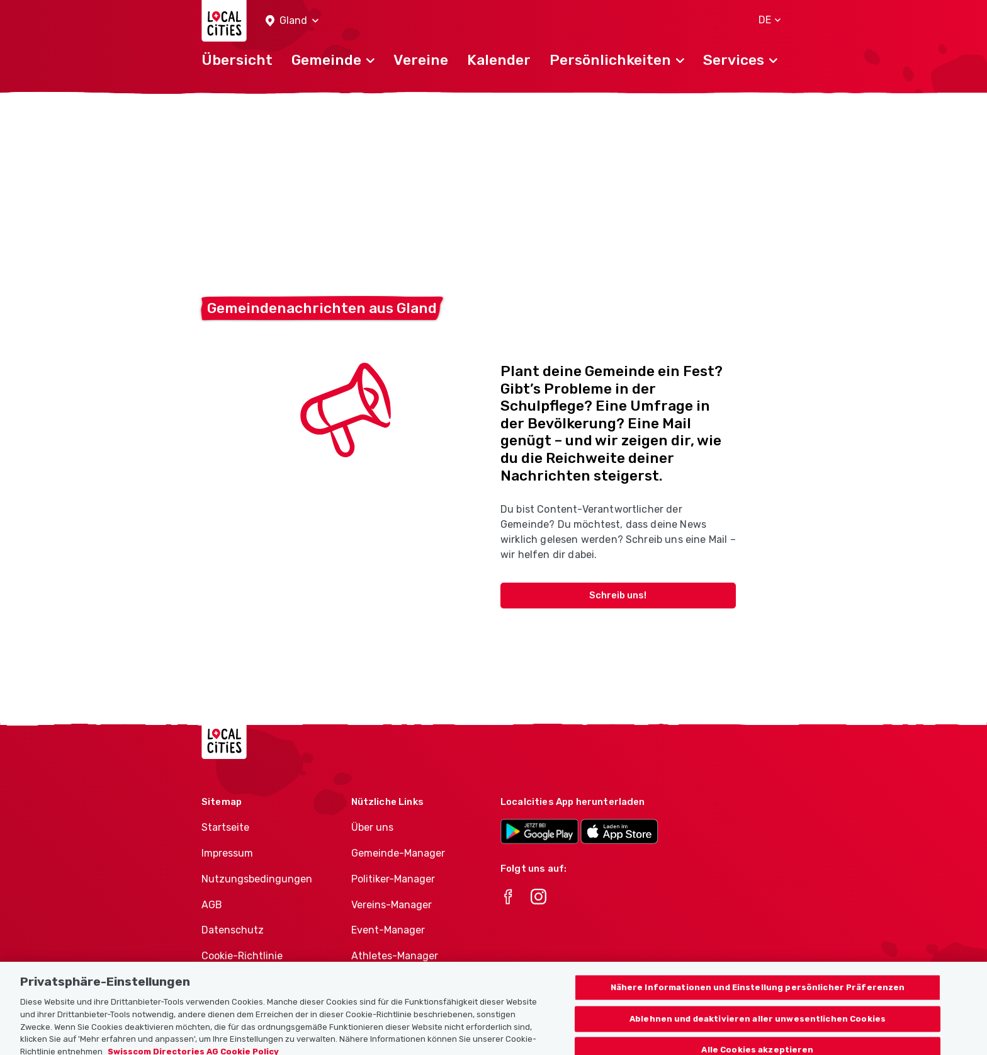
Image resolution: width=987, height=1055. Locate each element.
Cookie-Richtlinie (242, 956)
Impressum (227, 853)
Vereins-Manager (391, 905)
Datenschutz (232, 930)
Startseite (225, 827)
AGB (211, 905)
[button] (292, 21)
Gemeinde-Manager (398, 853)
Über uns (372, 827)
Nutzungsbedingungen (256, 879)
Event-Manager (388, 930)
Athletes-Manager (394, 956)
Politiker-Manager (393, 879)
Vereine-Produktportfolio (410, 982)
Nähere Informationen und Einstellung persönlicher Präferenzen (758, 1013)
